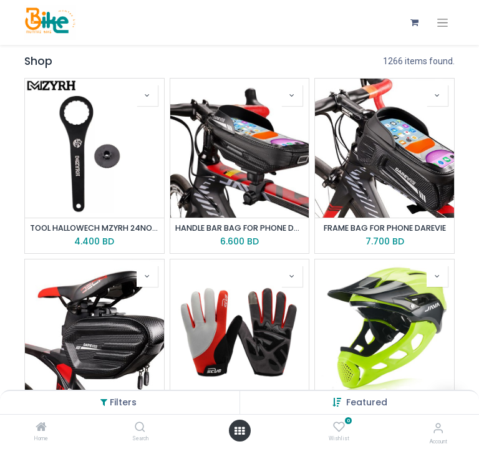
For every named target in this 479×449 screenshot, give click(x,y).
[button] (366, 402)
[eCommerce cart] (414, 22)
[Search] (140, 428)
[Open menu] (239, 430)
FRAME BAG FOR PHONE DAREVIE (385, 228)
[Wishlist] (339, 427)
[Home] (41, 428)
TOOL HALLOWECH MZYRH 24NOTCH (94, 228)
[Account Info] (438, 428)
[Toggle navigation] (442, 23)
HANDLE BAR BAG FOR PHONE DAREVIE (239, 228)
